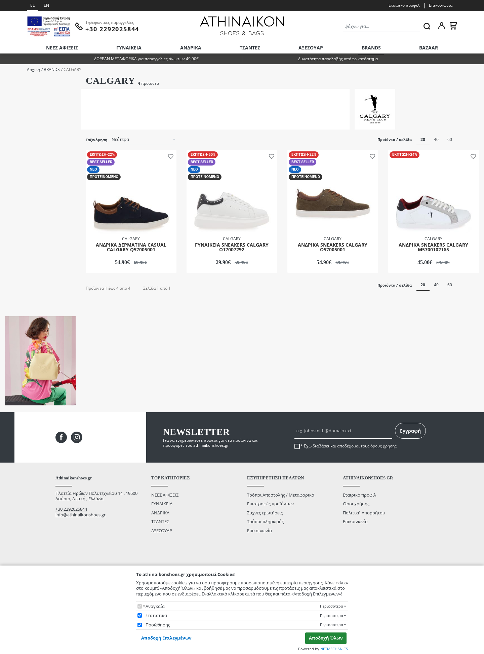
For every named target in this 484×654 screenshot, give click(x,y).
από (13, 303)
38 (16, 174)
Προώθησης (158, 625)
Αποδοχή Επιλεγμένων (166, 638)
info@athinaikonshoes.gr (80, 539)
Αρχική (33, 69)
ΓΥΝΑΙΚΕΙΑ (129, 47)
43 (16, 183)
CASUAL (22, 130)
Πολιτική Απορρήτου (364, 537)
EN (46, 5)
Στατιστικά (156, 615)
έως (36, 303)
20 (422, 139)
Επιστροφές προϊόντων (270, 528)
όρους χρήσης (383, 470)
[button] (169, 155)
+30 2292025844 (71, 533)
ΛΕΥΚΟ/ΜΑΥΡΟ (29, 227)
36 (16, 165)
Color (10, 208)
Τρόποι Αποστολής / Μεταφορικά (280, 519)
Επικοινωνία (440, 5)
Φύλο (10, 83)
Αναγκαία (155, 606)
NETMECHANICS (334, 648)
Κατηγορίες (15, 119)
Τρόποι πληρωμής (265, 546)
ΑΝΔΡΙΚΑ (190, 47)
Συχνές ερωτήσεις (265, 537)
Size (8, 154)
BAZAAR (428, 47)
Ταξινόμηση (96, 140)
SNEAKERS (24, 138)
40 (436, 139)
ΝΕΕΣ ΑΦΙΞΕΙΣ (62, 47)
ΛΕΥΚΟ (20, 219)
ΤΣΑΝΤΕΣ (250, 47)
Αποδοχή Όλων (326, 638)
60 (449, 139)
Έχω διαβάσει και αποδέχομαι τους (350, 470)
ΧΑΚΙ (18, 246)
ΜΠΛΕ (20, 237)
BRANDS (371, 47)
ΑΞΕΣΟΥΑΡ (310, 47)
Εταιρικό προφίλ (404, 5)
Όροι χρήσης (356, 528)
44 (16, 192)
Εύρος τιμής (18, 261)
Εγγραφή (410, 455)
